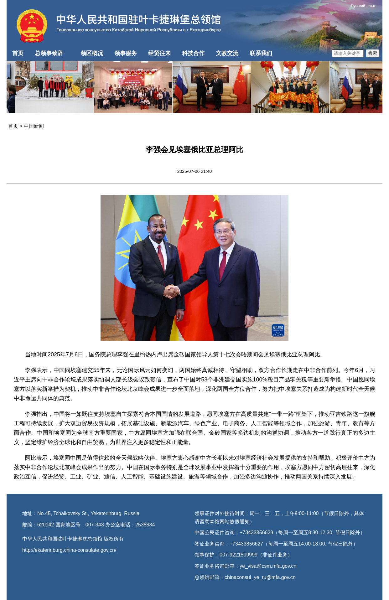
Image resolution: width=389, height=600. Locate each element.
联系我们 (261, 53)
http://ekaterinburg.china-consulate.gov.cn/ (69, 550)
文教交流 (227, 53)
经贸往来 (159, 53)
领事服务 (125, 53)
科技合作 (193, 53)
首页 (17, 53)
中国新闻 (34, 126)
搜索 (372, 53)
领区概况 (91, 53)
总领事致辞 (49, 53)
